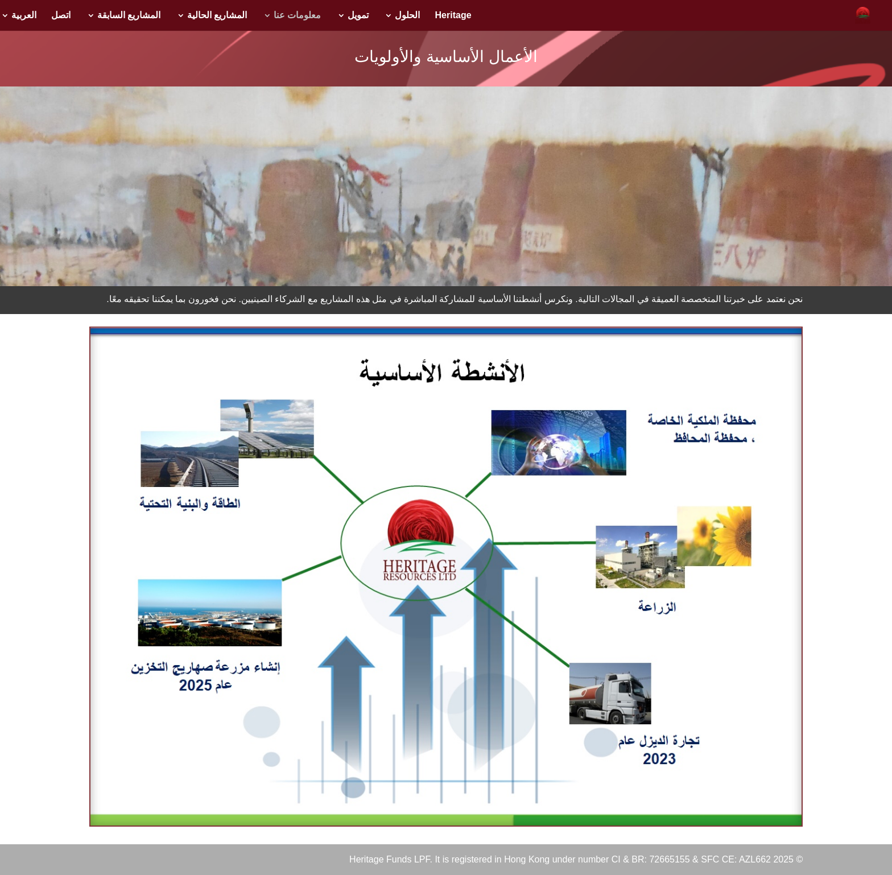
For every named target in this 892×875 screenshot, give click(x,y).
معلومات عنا (297, 15)
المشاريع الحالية (217, 15)
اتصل (61, 15)
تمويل (358, 15)
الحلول (407, 15)
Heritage (453, 15)
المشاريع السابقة (128, 15)
